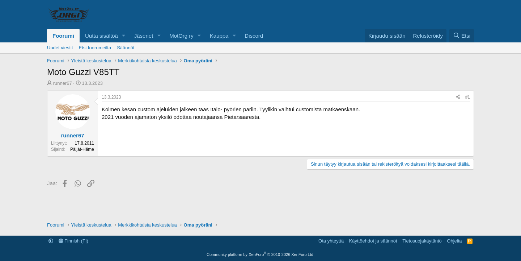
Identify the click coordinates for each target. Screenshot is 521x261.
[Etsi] (461, 35)
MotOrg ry (181, 36)
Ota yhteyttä (331, 241)
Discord (254, 36)
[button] (124, 35)
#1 (467, 97)
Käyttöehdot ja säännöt (373, 241)
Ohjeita (454, 241)
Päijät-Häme (82, 149)
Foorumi (63, 36)
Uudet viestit (60, 47)
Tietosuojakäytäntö (422, 241)
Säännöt (125, 47)
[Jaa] (458, 97)
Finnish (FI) (73, 241)
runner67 (62, 83)
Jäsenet (143, 36)
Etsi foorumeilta (95, 47)
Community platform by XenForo (260, 254)
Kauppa (219, 36)
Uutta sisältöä (101, 36)
